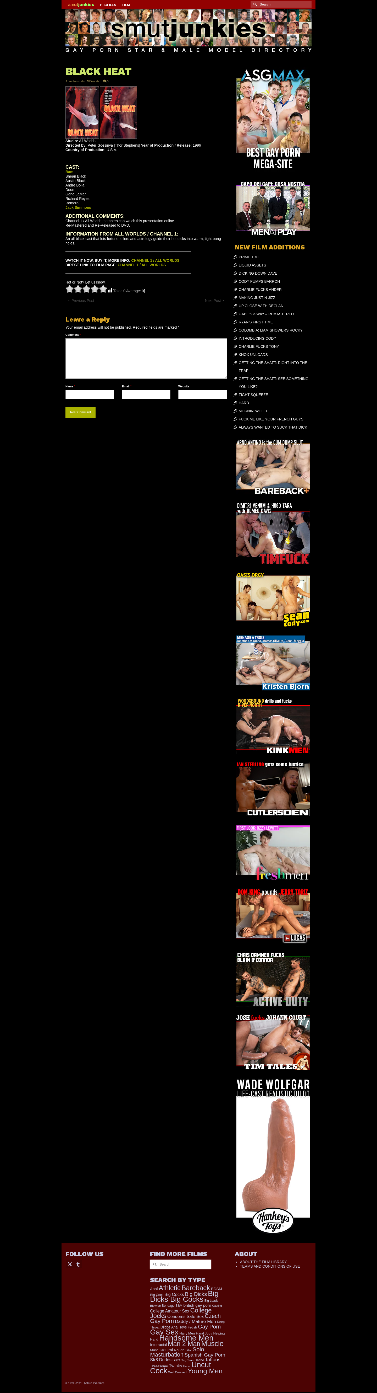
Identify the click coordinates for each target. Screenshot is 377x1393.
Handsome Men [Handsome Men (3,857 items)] (186, 1337)
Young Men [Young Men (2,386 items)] (205, 1371)
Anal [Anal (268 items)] (154, 1289)
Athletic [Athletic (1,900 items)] (169, 1287)
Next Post (213, 300)
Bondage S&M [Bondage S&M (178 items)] (172, 1305)
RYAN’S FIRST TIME (256, 322)
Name (70, 386)
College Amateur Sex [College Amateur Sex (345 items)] (169, 1311)
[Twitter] (70, 1264)
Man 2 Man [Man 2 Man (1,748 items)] (184, 1343)
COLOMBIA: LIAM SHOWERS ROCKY (271, 330)
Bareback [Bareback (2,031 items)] (195, 1287)
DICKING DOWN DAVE (258, 273)
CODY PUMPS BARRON (259, 281)
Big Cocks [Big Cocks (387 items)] (174, 1294)
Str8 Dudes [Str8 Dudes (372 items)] (160, 1359)
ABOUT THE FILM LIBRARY (263, 1262)
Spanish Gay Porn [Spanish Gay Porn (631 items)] (205, 1355)
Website (183, 386)
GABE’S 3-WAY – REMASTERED (266, 314)
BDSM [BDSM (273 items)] (216, 1289)
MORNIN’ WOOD (253, 411)
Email (127, 386)
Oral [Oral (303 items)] (169, 1350)
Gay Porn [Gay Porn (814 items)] (209, 1326)
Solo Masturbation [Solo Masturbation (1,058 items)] (177, 1352)
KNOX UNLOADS (253, 355)
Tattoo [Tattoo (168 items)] (200, 1360)
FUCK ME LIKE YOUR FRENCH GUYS (271, 419)
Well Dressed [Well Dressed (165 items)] (177, 1372)
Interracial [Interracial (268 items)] (158, 1345)
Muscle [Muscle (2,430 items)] (212, 1344)
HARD (244, 403)
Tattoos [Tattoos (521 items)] (212, 1359)
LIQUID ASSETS (252, 265)
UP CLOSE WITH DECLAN (261, 306)
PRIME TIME (249, 257)
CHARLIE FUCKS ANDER (260, 289)
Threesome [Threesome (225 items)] (159, 1366)
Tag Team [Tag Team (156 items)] (188, 1360)
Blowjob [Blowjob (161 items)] (155, 1305)
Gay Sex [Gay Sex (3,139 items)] (164, 1332)
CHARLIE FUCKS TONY (259, 346)
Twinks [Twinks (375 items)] (175, 1365)
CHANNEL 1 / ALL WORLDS (155, 260)
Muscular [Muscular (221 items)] (157, 1350)
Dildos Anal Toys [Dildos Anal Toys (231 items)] (173, 1327)
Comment (73, 334)
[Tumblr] (78, 1264)
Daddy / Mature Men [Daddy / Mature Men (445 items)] (195, 1321)
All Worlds (92, 81)
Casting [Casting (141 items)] (217, 1305)
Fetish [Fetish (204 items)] (192, 1327)
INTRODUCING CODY (257, 338)
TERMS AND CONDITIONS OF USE (270, 1266)
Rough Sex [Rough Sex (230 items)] (182, 1350)
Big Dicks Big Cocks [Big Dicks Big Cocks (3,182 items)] (184, 1296)
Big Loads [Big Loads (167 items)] (211, 1301)
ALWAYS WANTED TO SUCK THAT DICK (273, 427)
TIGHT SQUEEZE (253, 395)
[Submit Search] (254, 4)
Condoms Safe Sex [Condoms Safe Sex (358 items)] (185, 1316)
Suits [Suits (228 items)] (176, 1360)
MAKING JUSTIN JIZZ (257, 298)
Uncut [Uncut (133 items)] (186, 1366)
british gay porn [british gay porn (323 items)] (197, 1305)
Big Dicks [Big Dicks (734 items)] (196, 1294)
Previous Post (82, 300)
